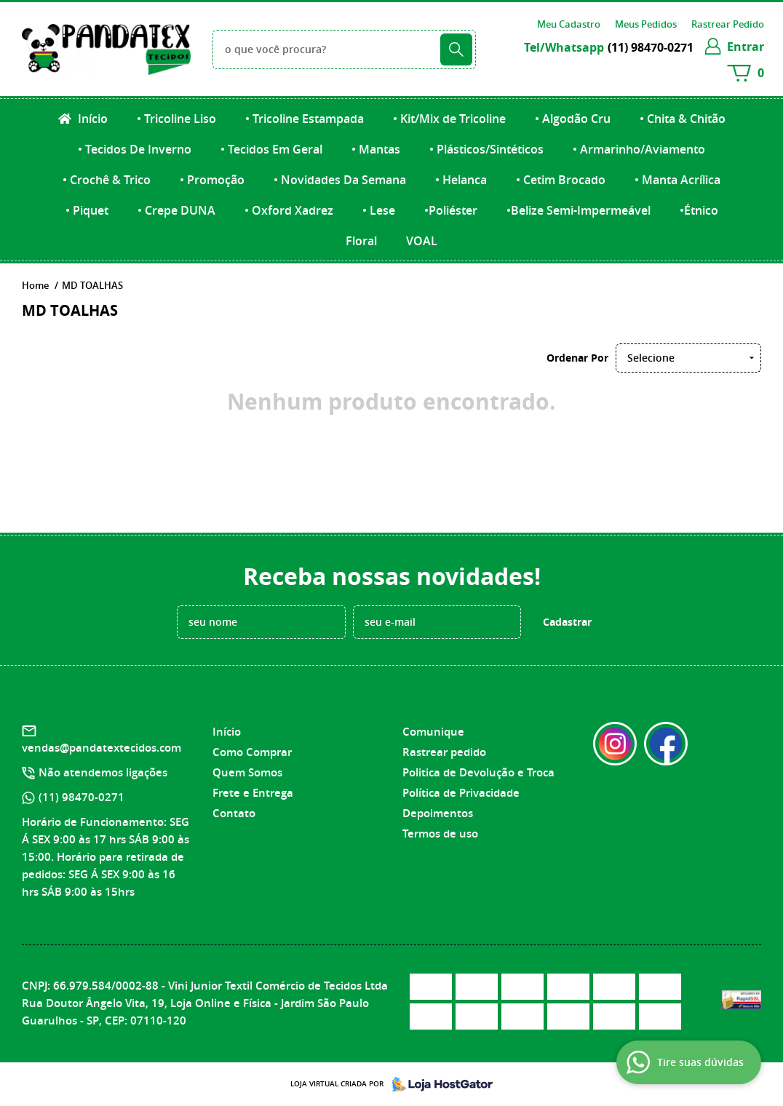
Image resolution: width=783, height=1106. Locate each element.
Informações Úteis (454, 706)
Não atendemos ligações (103, 772)
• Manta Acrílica (677, 180)
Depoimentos (437, 813)
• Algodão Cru (573, 119)
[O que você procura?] (456, 49)
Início (91, 119)
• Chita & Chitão (683, 119)
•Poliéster (450, 210)
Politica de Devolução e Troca (478, 772)
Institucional (249, 706)
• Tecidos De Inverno (134, 149)
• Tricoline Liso (176, 119)
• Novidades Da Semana (340, 180)
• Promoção (212, 180)
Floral (361, 241)
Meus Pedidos (646, 24)
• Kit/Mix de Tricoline (449, 119)
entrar (745, 47)
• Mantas (375, 149)
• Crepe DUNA (176, 210)
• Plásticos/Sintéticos (486, 149)
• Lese (378, 210)
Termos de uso (440, 833)
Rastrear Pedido (727, 24)
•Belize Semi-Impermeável (578, 210)
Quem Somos (247, 772)
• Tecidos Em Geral (271, 149)
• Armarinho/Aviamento (639, 149)
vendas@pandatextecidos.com (101, 747)
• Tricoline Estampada (304, 119)
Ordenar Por (577, 358)
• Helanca (461, 180)
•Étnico (699, 210)
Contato (233, 813)
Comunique (433, 731)
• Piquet (86, 210)
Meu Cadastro (568, 24)
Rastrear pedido (444, 752)
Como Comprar (252, 752)
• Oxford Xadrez (289, 210)
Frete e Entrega (252, 792)
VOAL (421, 241)
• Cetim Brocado (560, 180)
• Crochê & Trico (107, 180)
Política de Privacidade (461, 792)
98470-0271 (650, 47)
